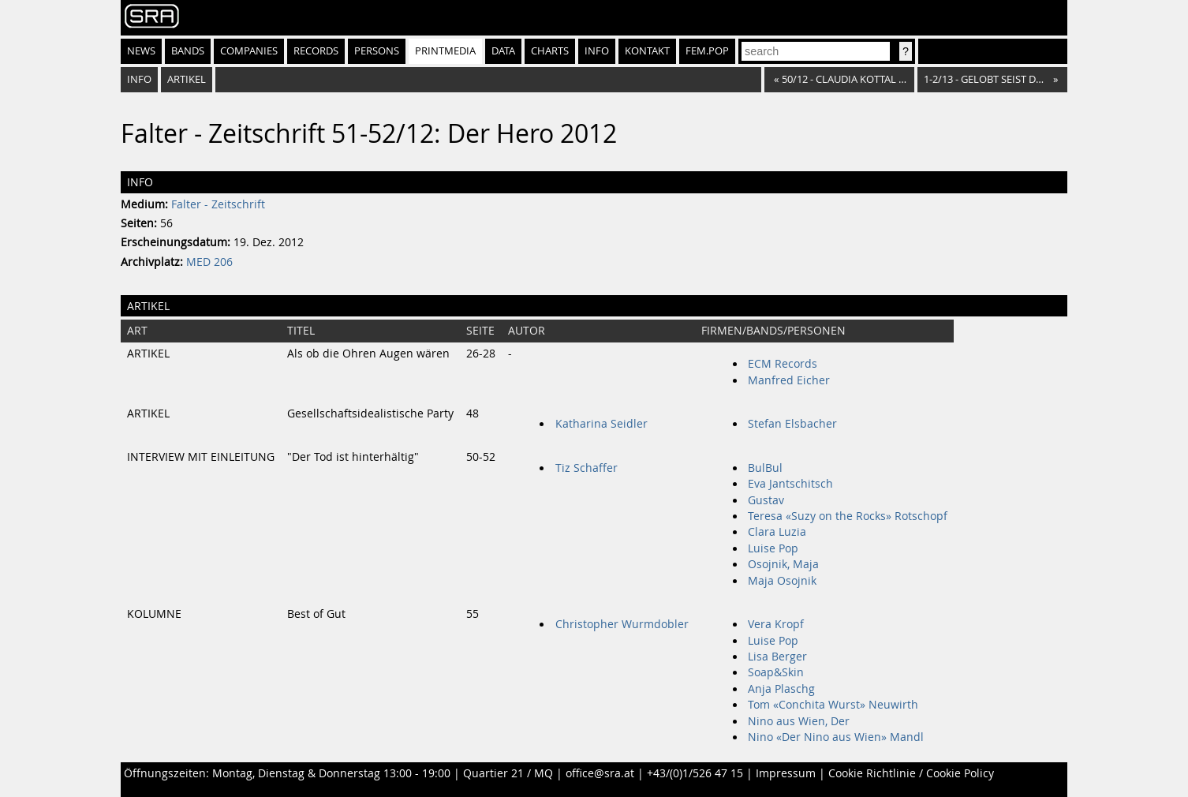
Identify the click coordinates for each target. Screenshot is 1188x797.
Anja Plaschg (781, 689)
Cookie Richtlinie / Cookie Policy (911, 773)
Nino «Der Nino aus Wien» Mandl (836, 737)
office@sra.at (600, 773)
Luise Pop (773, 548)
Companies (249, 51)
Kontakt (647, 51)
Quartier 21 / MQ (508, 773)
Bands (187, 51)
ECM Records (782, 364)
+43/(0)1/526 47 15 (695, 773)
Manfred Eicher (789, 380)
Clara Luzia (777, 532)
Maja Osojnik (782, 581)
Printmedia (445, 51)
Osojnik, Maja (783, 564)
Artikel (186, 79)
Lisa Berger (777, 656)
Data (503, 51)
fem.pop (707, 51)
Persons (376, 51)
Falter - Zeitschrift (218, 204)
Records (315, 51)
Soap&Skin (776, 672)
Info (597, 51)
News (141, 51)
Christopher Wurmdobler (622, 624)
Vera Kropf (776, 624)
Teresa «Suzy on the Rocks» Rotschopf (847, 516)
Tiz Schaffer (586, 468)
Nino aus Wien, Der (799, 721)
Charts (550, 51)
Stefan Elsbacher (792, 424)
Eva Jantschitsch (790, 484)
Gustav (766, 500)
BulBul (765, 468)
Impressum (786, 773)
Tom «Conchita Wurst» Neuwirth (833, 705)
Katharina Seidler (601, 424)
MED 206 (209, 262)
